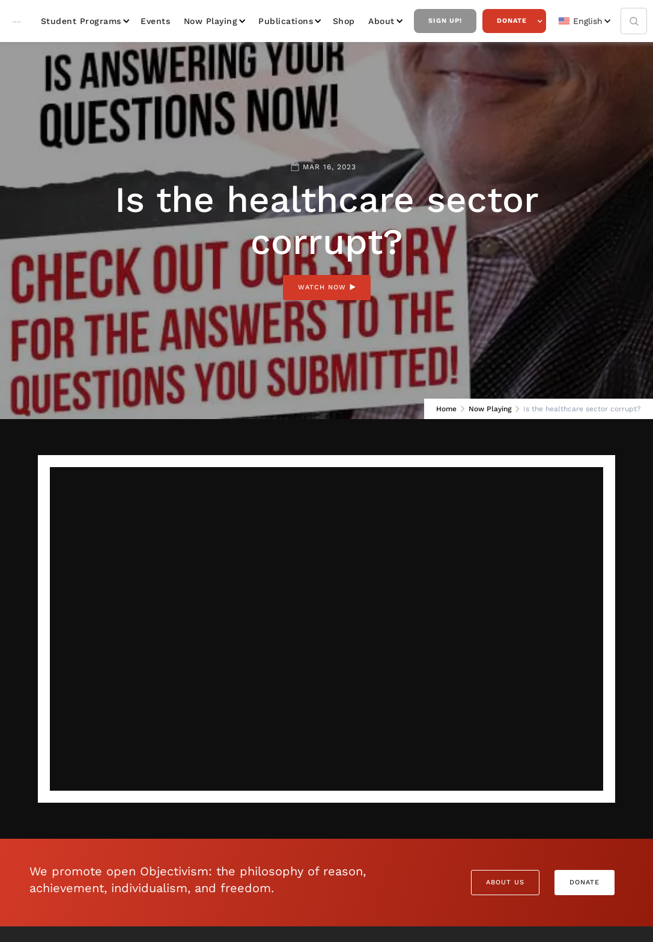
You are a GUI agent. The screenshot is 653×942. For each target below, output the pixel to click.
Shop (344, 21)
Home (446, 409)
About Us (505, 882)
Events (155, 21)
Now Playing (211, 21)
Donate (512, 21)
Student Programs (81, 21)
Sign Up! (445, 21)
